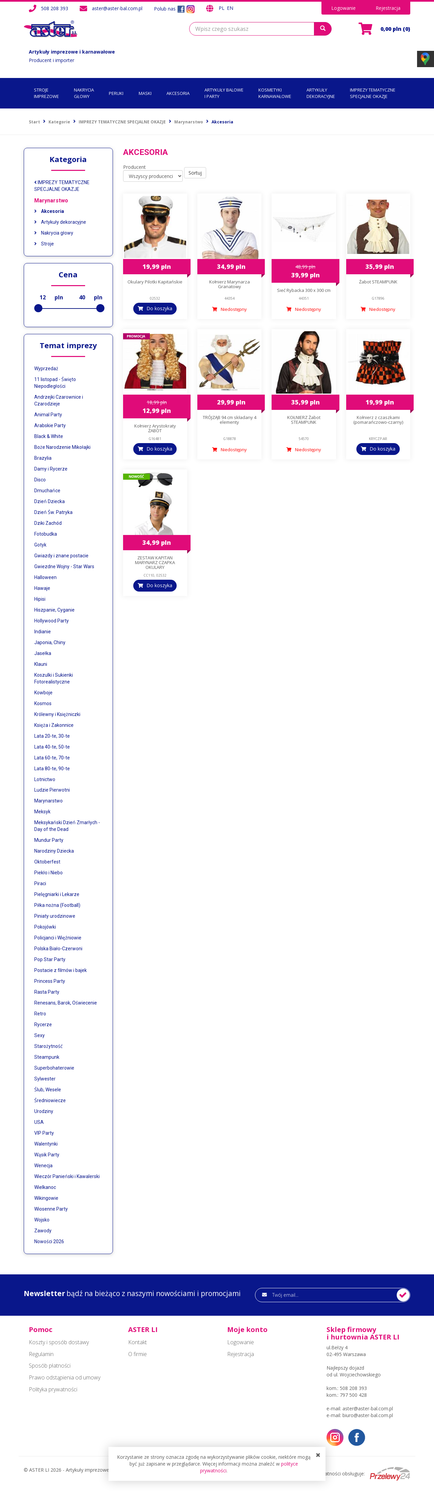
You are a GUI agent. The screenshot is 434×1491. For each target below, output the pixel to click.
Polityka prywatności (53, 1389)
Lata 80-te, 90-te (52, 768)
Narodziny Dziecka (54, 851)
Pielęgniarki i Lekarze (56, 894)
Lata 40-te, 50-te (52, 747)
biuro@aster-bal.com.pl (367, 1415)
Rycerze (43, 1024)
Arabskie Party (50, 425)
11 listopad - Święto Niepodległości (55, 383)
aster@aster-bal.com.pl (117, 8)
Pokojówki (45, 927)
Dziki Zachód (48, 523)
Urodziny (43, 1111)
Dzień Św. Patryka (53, 512)
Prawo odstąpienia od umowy (64, 1377)
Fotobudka (45, 534)
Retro (40, 1013)
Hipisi (39, 599)
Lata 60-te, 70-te (52, 757)
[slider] (38, 308)
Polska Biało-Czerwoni (58, 948)
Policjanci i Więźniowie (57, 937)
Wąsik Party (46, 1154)
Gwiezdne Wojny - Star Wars (64, 566)
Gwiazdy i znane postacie (61, 555)
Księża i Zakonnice (54, 725)
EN (230, 8)
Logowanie (343, 8)
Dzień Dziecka (49, 501)
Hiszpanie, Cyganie (54, 610)
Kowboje (43, 692)
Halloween (45, 577)
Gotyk (40, 545)
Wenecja (43, 1165)
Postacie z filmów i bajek (60, 970)
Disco (40, 479)
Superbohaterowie (54, 1068)
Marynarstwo (51, 200)
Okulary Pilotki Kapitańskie (154, 282)
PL (222, 8)
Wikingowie (46, 1198)
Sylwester (45, 1078)
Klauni (40, 664)
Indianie (42, 631)
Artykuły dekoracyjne (60, 222)
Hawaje (42, 588)
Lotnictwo (44, 779)
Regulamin (41, 1354)
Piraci (40, 883)
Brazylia (43, 458)
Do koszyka (159, 308)
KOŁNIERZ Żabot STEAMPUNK (303, 419)
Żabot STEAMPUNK (378, 282)
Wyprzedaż (46, 368)
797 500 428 (353, 1395)
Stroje (44, 243)
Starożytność (48, 1046)
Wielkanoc (45, 1187)
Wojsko (42, 1219)
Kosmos (43, 703)
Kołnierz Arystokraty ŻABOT (155, 428)
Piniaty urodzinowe (54, 916)
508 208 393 (54, 8)
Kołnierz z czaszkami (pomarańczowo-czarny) (378, 419)
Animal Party (48, 414)
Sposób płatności (50, 1365)
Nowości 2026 (49, 1241)
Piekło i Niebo (48, 872)
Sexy (39, 1035)
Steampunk (46, 1057)
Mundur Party (48, 840)
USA (39, 1122)
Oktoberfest (47, 861)
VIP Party (44, 1133)
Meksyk (42, 811)
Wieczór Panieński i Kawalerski (67, 1176)
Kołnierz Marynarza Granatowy (229, 284)
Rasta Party (46, 992)
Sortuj (195, 173)
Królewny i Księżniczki (57, 714)
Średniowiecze (50, 1100)
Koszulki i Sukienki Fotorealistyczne (53, 678)
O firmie (137, 1354)
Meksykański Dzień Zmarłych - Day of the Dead (67, 826)
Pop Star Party (49, 959)
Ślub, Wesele (47, 1089)
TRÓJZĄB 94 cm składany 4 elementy (229, 419)
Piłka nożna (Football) (57, 905)
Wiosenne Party (51, 1209)
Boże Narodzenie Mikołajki (62, 447)
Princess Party (49, 981)
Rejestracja (388, 8)
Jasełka (42, 653)
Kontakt (137, 1342)
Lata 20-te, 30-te (52, 736)
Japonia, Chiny (49, 642)
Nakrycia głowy (53, 233)
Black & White (48, 436)
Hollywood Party (51, 620)
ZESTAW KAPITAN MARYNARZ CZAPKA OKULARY (155, 563)
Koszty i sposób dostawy (59, 1342)
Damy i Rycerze (50, 469)
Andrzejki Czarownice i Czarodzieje (58, 400)
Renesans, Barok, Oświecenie (65, 1003)
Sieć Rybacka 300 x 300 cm (304, 290)
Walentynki (46, 1144)
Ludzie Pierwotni (52, 790)
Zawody (43, 1230)
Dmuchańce (47, 490)
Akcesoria (49, 211)
